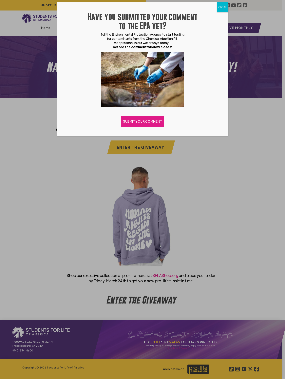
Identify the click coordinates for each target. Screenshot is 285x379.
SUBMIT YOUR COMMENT (142, 121)
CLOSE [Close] (222, 7)
